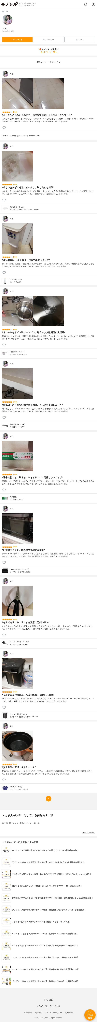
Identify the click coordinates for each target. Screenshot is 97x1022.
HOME (48, 999)
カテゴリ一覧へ (88, 832)
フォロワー (48, 40)
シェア (80, 40)
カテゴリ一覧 (42, 1006)
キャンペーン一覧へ (48, 52)
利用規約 (38, 1013)
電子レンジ (13, 823)
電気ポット (24, 823)
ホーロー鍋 (34, 823)
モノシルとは (55, 1006)
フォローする (17, 40)
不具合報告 (69, 1013)
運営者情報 (28, 1013)
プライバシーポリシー (53, 1013)
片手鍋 (5, 823)
